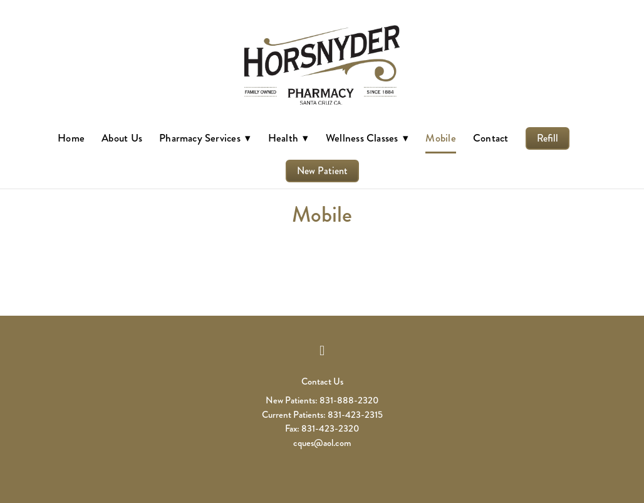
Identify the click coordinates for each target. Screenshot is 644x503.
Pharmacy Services (205, 137)
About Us (121, 137)
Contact (491, 137)
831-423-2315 (355, 415)
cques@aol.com (322, 443)
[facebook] (322, 351)
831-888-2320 (348, 400)
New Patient (322, 170)
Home (71, 137)
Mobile (440, 137)
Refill (547, 138)
